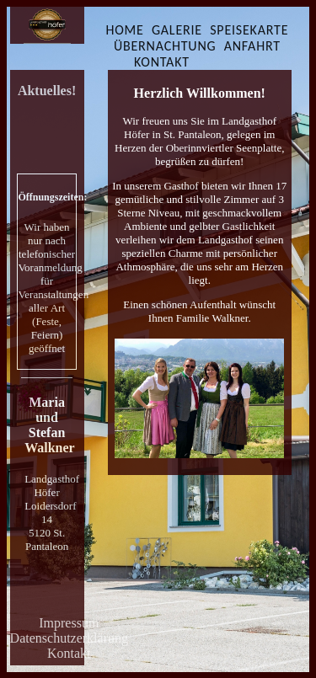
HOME (124, 30)
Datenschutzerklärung (69, 638)
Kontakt (69, 653)
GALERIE (177, 30)
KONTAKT (162, 62)
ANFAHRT (252, 46)
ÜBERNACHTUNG (165, 46)
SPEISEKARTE (249, 30)
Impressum (69, 623)
